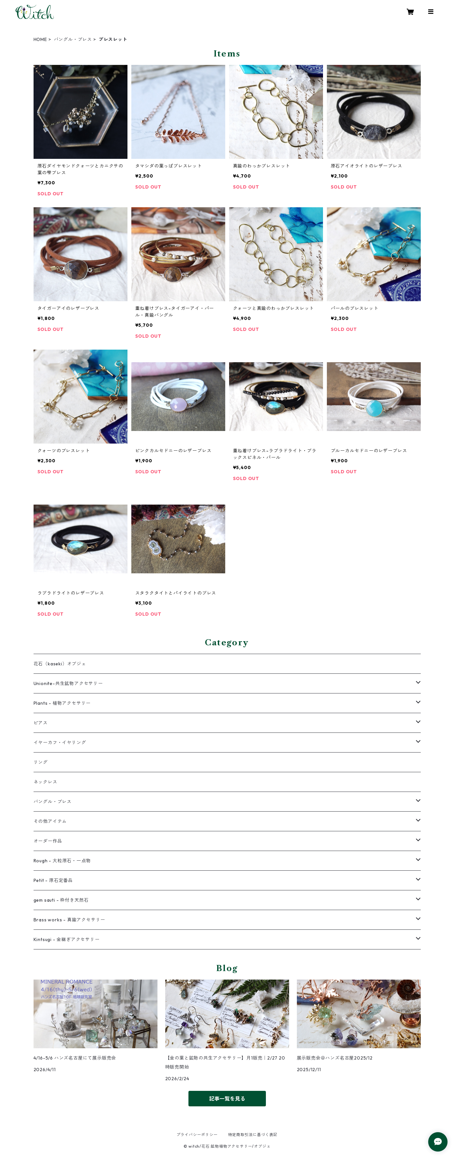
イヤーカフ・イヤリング (60, 742)
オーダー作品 (48, 841)
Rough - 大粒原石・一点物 (62, 861)
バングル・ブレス (73, 39)
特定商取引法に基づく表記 (253, 1134)
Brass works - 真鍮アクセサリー (70, 920)
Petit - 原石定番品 (53, 880)
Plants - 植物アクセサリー (62, 703)
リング (41, 762)
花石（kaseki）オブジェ (60, 664)
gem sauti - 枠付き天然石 (61, 900)
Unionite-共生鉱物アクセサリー (68, 683)
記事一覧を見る (227, 1098)
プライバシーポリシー (197, 1134)
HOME (40, 39)
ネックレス (45, 782)
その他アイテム (50, 821)
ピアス (41, 723)
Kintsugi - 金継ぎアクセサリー (67, 939)
